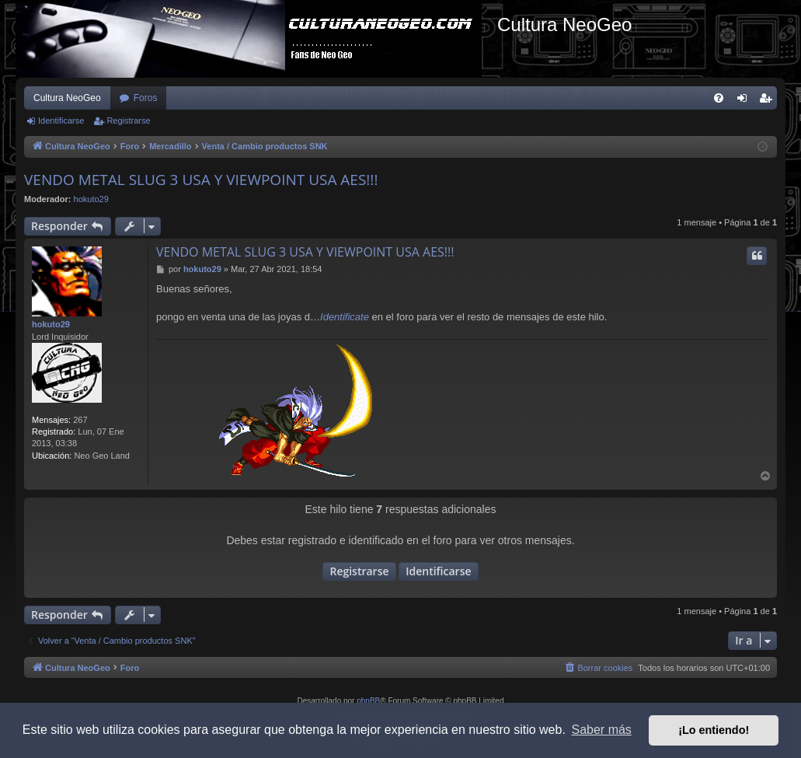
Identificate (344, 317)
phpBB (368, 701)
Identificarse (61, 120)
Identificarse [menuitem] (745, 101)
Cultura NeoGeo (67, 98)
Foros (146, 98)
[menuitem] (718, 98)
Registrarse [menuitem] (769, 101)
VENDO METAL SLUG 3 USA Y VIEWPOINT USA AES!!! (201, 179)
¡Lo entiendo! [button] (713, 730)
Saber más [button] (602, 729)
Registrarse (128, 120)
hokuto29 (91, 199)
